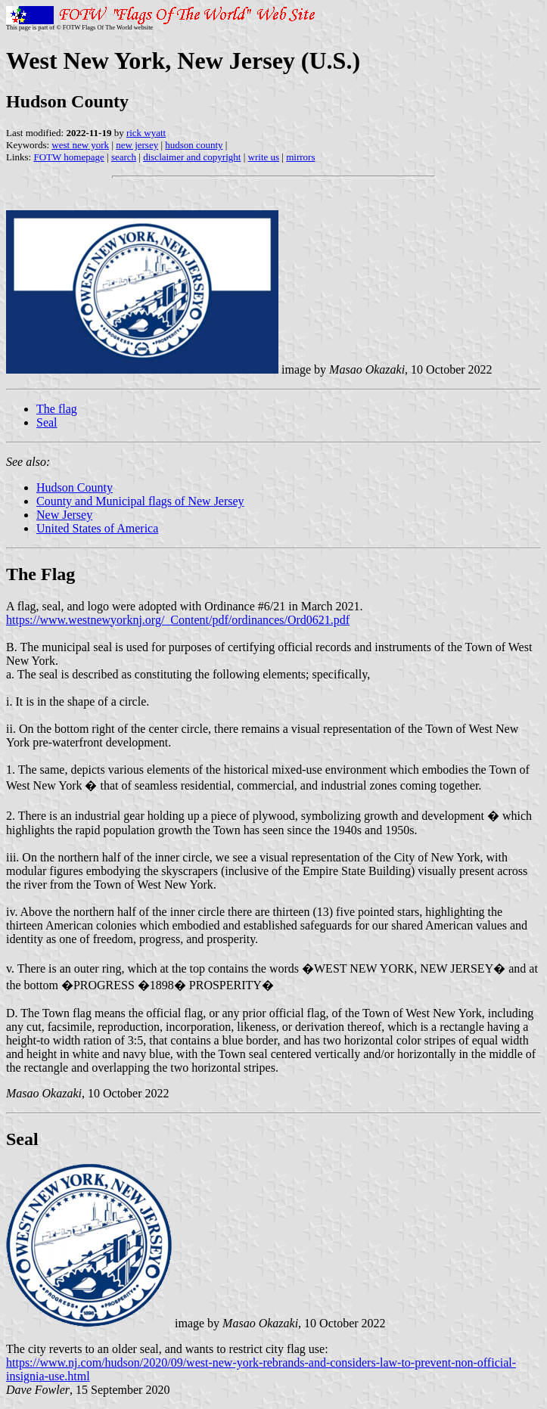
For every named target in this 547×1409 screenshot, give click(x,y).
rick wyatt (146, 132)
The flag (56, 408)
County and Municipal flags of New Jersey (140, 501)
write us (264, 157)
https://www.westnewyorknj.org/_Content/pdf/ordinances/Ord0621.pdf (178, 619)
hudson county (193, 145)
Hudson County (74, 487)
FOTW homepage (68, 157)
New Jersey (64, 514)
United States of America (97, 528)
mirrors (300, 157)
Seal (46, 422)
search (123, 157)
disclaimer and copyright (192, 157)
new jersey (137, 145)
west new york (80, 145)
